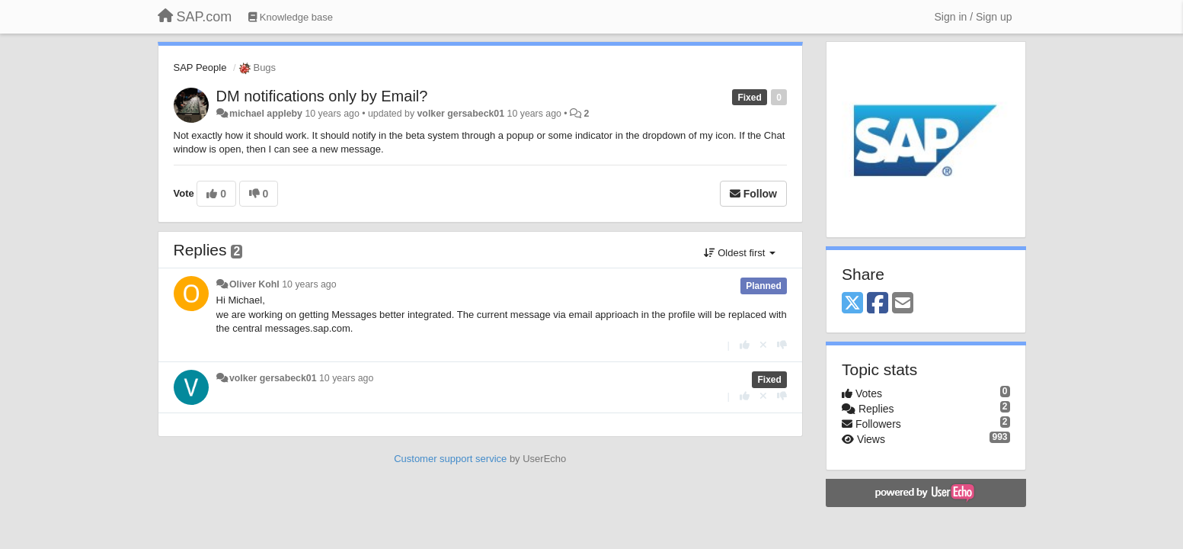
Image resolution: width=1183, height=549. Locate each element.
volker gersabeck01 (461, 113)
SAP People (200, 67)
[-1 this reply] (782, 345)
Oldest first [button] (739, 252)
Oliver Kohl (254, 284)
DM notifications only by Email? (322, 96)
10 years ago (309, 284)
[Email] (902, 304)
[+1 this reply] (745, 345)
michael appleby (265, 113)
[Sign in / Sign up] (973, 17)
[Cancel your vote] (763, 345)
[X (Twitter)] (852, 304)
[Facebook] (877, 304)
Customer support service (450, 458)
